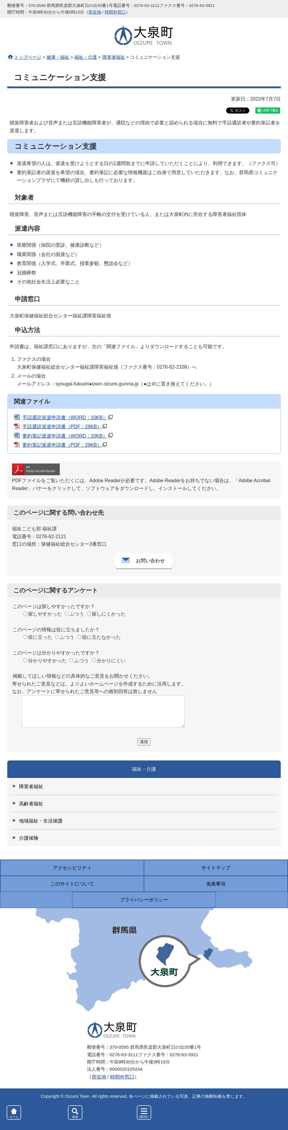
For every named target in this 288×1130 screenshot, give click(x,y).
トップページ (27, 57)
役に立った (40, 637)
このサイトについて (72, 883)
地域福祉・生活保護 (40, 820)
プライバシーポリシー (144, 899)
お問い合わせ (150, 560)
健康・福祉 (57, 57)
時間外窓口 (115, 12)
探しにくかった (109, 614)
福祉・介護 (85, 57)
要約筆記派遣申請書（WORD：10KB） (64, 436)
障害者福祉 (113, 57)
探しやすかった (45, 614)
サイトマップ (215, 867)
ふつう (76, 614)
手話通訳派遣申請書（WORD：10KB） (64, 417)
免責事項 (216, 883)
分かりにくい (111, 660)
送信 (144, 741)
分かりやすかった (47, 660)
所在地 (94, 12)
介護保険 (28, 838)
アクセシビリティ (72, 867)
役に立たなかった (101, 637)
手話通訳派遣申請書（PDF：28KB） (62, 426)
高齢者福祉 (31, 803)
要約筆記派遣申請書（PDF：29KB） (62, 445)
